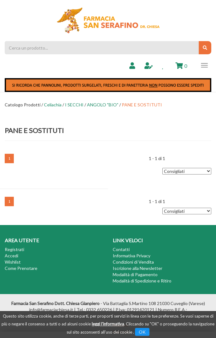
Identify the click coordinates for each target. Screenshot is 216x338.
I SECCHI (74, 104)
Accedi (11, 255)
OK (142, 332)
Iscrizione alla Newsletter (137, 268)
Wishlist (13, 262)
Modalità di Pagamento (135, 274)
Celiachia (53, 104)
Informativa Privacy (131, 255)
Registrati (14, 249)
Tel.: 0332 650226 (94, 309)
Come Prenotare (21, 268)
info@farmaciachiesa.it (51, 309)
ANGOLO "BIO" (102, 104)
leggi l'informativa (108, 323)
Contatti (121, 249)
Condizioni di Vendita (133, 262)
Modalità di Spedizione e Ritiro (142, 280)
